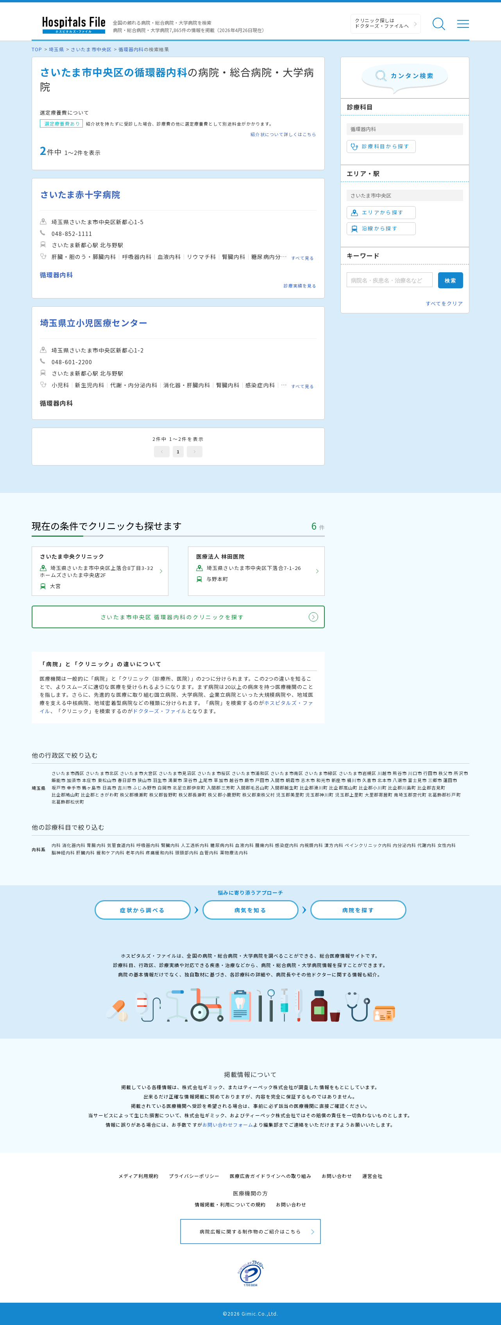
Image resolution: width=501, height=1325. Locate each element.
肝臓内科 (85, 852)
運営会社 (372, 1175)
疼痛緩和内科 (160, 852)
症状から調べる (142, 910)
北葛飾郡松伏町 (68, 801)
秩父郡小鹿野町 (224, 794)
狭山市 (145, 780)
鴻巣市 (175, 780)
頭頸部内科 (187, 852)
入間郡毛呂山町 (252, 787)
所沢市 (461, 773)
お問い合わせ (337, 1175)
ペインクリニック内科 (368, 845)
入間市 (277, 780)
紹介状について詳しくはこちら (283, 134)
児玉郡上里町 (349, 794)
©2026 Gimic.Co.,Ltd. (250, 1313)
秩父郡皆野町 (163, 794)
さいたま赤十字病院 (80, 194)
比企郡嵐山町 (343, 787)
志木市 (308, 780)
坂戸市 (59, 787)
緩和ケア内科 (111, 852)
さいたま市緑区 (320, 773)
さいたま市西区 (68, 773)
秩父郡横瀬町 (134, 794)
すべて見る (302, 257)
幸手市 (74, 787)
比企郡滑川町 (314, 787)
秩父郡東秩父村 (258, 794)
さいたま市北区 (102, 773)
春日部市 (127, 780)
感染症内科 (287, 845)
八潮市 (400, 780)
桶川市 (354, 780)
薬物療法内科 (234, 852)
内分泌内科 (404, 845)
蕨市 (249, 780)
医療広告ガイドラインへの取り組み (270, 1175)
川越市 (385, 773)
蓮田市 (450, 780)
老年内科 (135, 852)
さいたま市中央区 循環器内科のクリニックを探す (172, 617)
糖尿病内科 (222, 845)
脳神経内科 (63, 852)
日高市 (109, 787)
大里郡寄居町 (379, 794)
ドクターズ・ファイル (160, 711)
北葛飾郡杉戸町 (444, 794)
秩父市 (445, 773)
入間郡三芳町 (221, 787)
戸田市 (262, 780)
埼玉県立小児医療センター (94, 322)
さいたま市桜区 (213, 773)
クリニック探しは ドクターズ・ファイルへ (382, 23)
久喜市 (369, 780)
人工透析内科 (195, 845)
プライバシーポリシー (194, 1175)
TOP (37, 49)
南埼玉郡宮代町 (410, 794)
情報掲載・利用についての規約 (230, 1204)
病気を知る (250, 910)
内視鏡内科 (311, 845)
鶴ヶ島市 (91, 787)
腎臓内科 (170, 845)
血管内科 (209, 852)
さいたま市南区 (286, 773)
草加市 (221, 780)
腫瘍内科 (264, 845)
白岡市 (164, 787)
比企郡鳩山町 (66, 794)
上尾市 (206, 780)
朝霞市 (293, 780)
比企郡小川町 (373, 787)
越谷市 (236, 780)
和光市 (323, 780)
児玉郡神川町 (320, 794)
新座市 (338, 780)
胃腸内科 (96, 845)
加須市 (74, 780)
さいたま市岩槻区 (357, 773)
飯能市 (59, 780)
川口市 (415, 773)
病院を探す (358, 910)
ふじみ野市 (144, 787)
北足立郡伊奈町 (189, 787)
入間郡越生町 (284, 787)
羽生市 (160, 780)
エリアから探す (377, 212)
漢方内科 (333, 845)
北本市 (385, 780)
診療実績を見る (300, 285)
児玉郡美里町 (290, 794)
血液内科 (244, 845)
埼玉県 (56, 49)
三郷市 (435, 780)
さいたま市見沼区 (177, 773)
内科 (56, 845)
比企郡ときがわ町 (99, 794)
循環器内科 (131, 49)
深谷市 (190, 780)
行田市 (430, 773)
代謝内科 (426, 845)
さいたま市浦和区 (250, 773)
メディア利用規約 (138, 1175)
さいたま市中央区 (91, 49)
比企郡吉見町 (431, 787)
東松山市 (107, 780)
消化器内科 (74, 845)
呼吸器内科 (148, 845)
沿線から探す (374, 228)
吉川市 (125, 787)
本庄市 (89, 780)
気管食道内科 (121, 845)
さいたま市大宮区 (138, 773)
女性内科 (446, 845)
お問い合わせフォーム (227, 1124)
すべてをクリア (444, 303)
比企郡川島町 (402, 787)
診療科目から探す (380, 146)
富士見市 (417, 780)
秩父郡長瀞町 (193, 794)
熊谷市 (400, 773)
